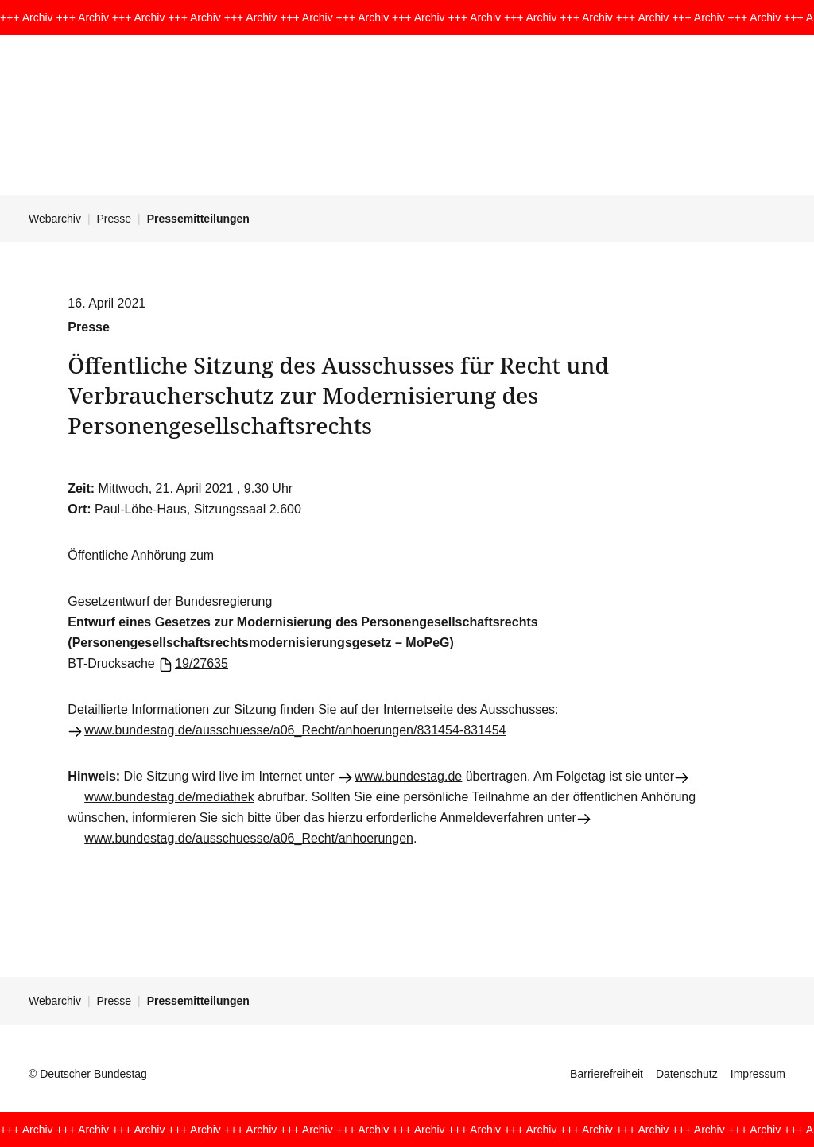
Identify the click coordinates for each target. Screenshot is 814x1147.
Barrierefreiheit (606, 1074)
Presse (114, 218)
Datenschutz (687, 1074)
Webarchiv (55, 218)
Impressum (758, 1074)
